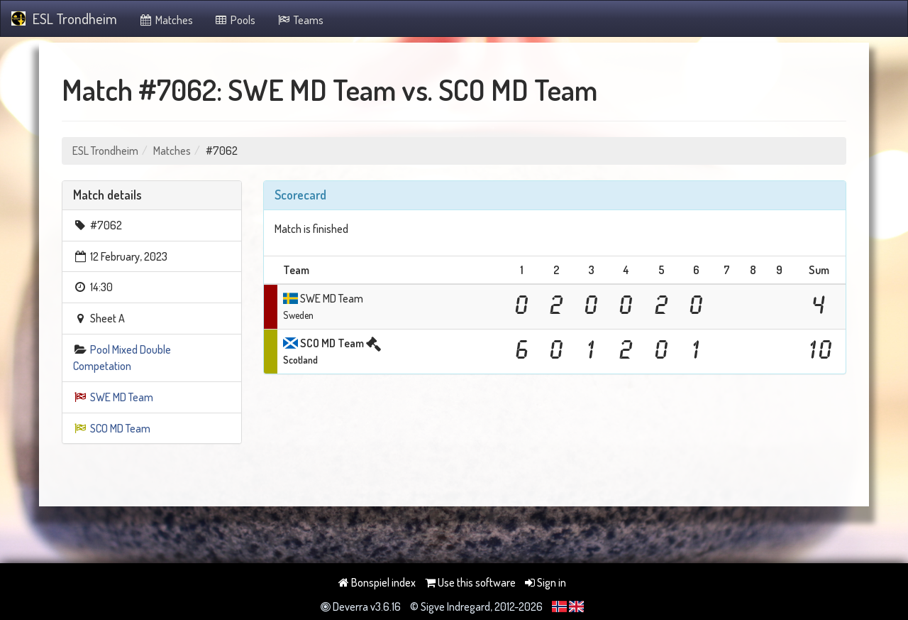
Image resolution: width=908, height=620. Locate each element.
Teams (300, 20)
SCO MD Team (120, 428)
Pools (235, 20)
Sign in (545, 582)
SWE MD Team (121, 397)
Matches (165, 20)
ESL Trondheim (64, 18)
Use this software (470, 582)
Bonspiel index (377, 582)
